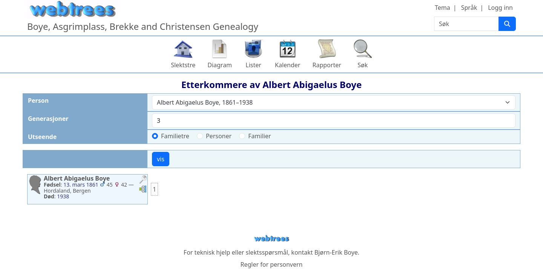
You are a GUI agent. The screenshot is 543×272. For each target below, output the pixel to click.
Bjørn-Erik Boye (336, 252)
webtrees (271, 239)
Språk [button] (469, 7)
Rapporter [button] (326, 65)
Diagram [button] (219, 65)
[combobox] (333, 102)
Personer (219, 136)
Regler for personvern (271, 264)
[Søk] (507, 24)
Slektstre (183, 65)
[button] (143, 180)
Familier (259, 136)
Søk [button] (362, 65)
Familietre (175, 136)
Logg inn (500, 7)
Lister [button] (253, 65)
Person (38, 100)
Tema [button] (442, 7)
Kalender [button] (287, 65)
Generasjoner (48, 118)
